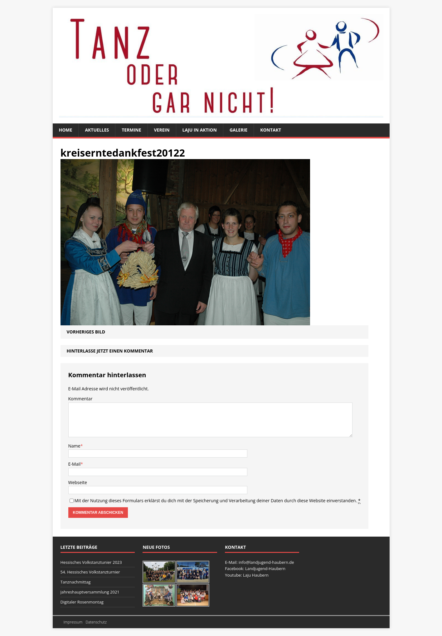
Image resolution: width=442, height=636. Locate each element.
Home (65, 130)
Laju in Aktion (199, 130)
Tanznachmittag (76, 582)
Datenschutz (96, 622)
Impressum (73, 622)
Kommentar (80, 399)
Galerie (238, 130)
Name (74, 446)
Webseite (77, 482)
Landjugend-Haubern (265, 568)
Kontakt (270, 130)
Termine (131, 130)
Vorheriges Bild (86, 332)
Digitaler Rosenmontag (82, 602)
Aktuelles (97, 130)
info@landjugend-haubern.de (266, 562)
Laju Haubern (256, 575)
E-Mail (74, 464)
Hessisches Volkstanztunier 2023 (91, 562)
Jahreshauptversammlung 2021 (90, 592)
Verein (162, 130)
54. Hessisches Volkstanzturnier (90, 572)
